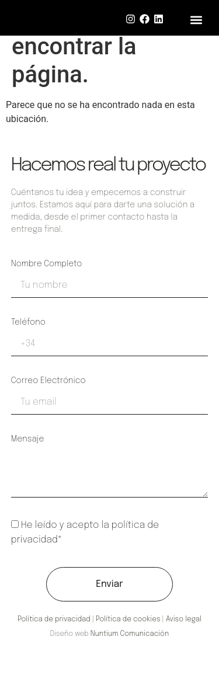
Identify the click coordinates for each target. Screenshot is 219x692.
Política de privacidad (54, 619)
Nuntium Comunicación (130, 634)
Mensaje (27, 439)
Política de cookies (128, 619)
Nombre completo (46, 264)
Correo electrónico (48, 381)
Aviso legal (183, 619)
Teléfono (28, 322)
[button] (196, 19)
